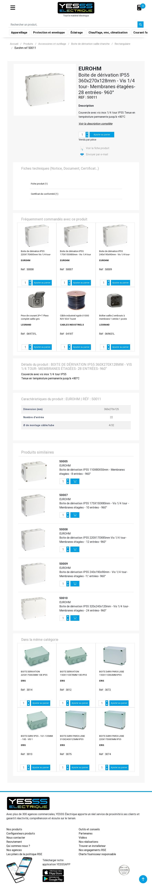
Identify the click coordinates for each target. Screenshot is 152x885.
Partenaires (85, 833)
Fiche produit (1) (39, 183)
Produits (28, 43)
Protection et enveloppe (49, 33)
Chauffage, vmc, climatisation (108, 33)
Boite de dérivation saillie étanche (90, 43)
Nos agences (14, 850)
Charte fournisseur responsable (97, 854)
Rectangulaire (122, 43)
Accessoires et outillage (52, 43)
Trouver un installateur (92, 846)
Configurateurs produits (20, 833)
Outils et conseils (89, 829)
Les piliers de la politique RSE (24, 854)
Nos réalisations (88, 841)
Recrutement (14, 841)
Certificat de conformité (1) (44, 193)
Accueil (14, 43)
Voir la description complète (95, 123)
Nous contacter (15, 837)
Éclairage (77, 33)
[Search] (73, 25)
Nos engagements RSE (92, 850)
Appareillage (19, 33)
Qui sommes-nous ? (18, 846)
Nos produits (14, 829)
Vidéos (83, 837)
